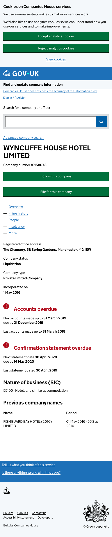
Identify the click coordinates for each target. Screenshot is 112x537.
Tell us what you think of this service (28, 465)
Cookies (22, 513)
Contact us (39, 513)
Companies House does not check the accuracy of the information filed (50, 91)
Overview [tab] (16, 207)
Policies (8, 513)
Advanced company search (23, 137)
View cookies (56, 59)
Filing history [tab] (18, 213)
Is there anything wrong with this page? (31, 472)
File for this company (56, 192)
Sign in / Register (14, 98)
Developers (45, 517)
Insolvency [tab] (17, 226)
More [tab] (13, 233)
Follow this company (56, 176)
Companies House (26, 525)
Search (101, 121)
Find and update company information (33, 84)
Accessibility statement (18, 517)
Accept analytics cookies (56, 36)
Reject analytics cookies (56, 48)
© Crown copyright (96, 526)
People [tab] (14, 220)
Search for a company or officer (26, 108)
